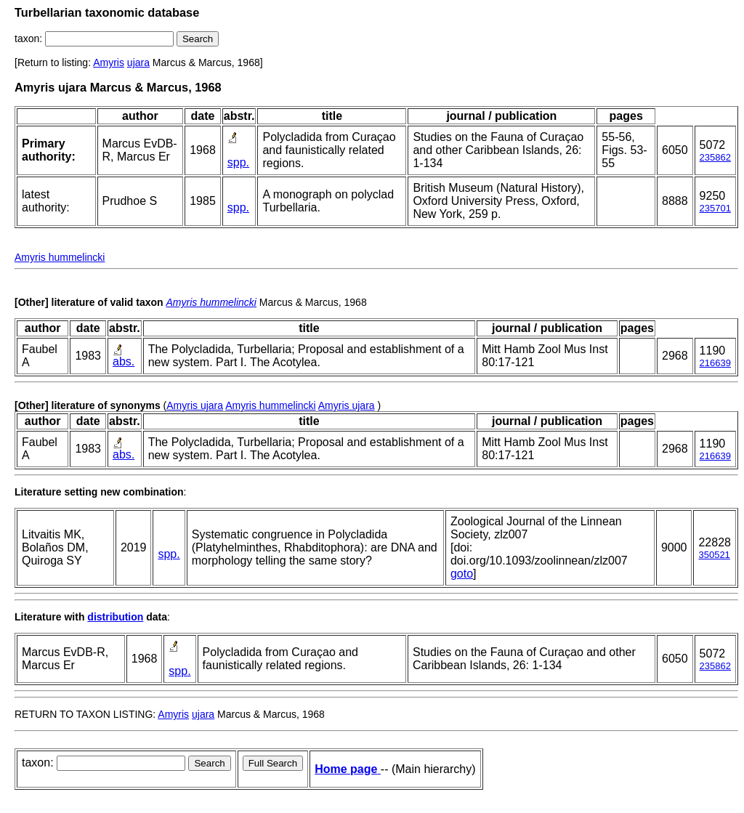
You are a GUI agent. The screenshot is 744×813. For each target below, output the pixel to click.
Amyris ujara (194, 405)
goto (461, 573)
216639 (715, 362)
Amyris (108, 62)
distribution (115, 617)
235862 (715, 157)
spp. (238, 162)
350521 (713, 554)
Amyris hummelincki (60, 257)
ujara (138, 62)
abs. (123, 361)
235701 (715, 208)
